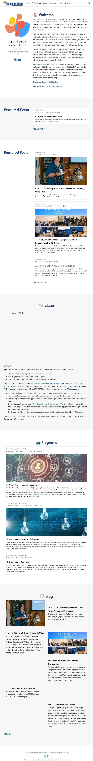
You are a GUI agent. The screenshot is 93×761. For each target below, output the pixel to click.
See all (7, 734)
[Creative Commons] (46, 756)
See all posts (39, 282)
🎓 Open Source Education (18, 562)
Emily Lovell (25, 389)
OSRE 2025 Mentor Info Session (20, 688)
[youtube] (19, 61)
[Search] (89, 3)
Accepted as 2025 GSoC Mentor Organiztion (55, 266)
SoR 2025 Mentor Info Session (61, 704)
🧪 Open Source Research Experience (23, 485)
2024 (38, 496)
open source (46, 760)
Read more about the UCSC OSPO (45, 82)
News (56, 155)
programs (65, 49)
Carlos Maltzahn (39, 383)
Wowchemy (34, 760)
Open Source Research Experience (45, 404)
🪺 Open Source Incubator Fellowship (22, 539)
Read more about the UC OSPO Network (47, 86)
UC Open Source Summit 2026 (48, 116)
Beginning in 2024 (39, 64)
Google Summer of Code (40, 494)
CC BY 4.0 (65, 752)
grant (81, 22)
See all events (40, 129)
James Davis (73, 386)
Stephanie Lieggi (40, 110)
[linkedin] (15, 61)
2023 (34, 496)
